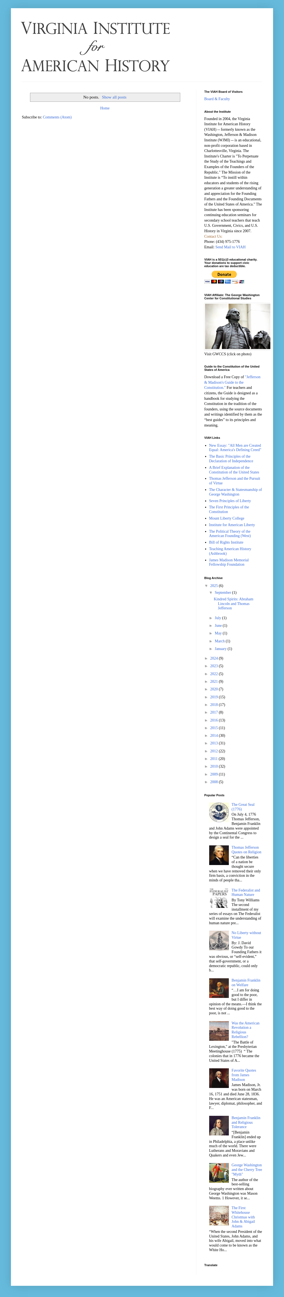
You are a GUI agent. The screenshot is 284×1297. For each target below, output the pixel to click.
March (220, 641)
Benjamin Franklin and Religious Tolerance (246, 1122)
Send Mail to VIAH (230, 247)
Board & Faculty (217, 99)
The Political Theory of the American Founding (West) (230, 533)
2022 (214, 674)
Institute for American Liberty (232, 525)
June (219, 626)
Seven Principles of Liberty (230, 501)
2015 (214, 728)
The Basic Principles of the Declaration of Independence (231, 458)
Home (105, 108)
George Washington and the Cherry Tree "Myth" (247, 1169)
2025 (214, 586)
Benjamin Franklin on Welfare (246, 982)
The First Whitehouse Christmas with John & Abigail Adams (243, 1217)
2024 (214, 658)
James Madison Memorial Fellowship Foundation (229, 562)
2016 (214, 720)
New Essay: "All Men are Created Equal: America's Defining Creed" (235, 447)
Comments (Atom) (57, 117)
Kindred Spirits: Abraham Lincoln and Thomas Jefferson (233, 603)
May (219, 633)
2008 (214, 782)
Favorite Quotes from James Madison (244, 1075)
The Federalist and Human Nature (246, 892)
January (221, 649)
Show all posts (114, 97)
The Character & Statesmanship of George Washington (235, 492)
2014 (214, 736)
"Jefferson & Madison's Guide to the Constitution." (232, 382)
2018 (214, 705)
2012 (214, 751)
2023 (214, 666)
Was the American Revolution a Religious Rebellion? (245, 1030)
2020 (214, 689)
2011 (214, 759)
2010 (214, 766)
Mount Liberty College (226, 518)
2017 (214, 712)
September (223, 593)
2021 (214, 681)
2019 (214, 697)
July (218, 618)
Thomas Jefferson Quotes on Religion (246, 849)
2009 (214, 774)
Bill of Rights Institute (226, 542)
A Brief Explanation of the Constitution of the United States (234, 470)
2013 (214, 743)
